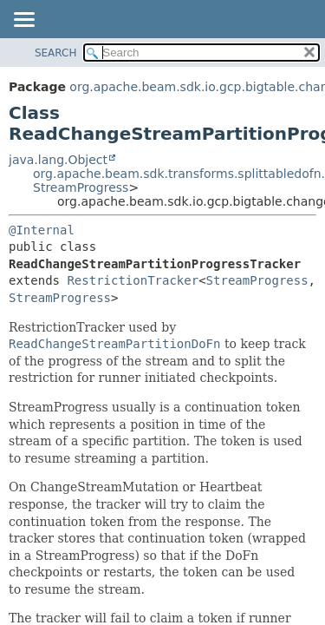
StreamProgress (80, 187)
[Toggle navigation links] (23, 21)
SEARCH (56, 53)
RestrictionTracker (132, 280)
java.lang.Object (58, 160)
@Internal (42, 230)
